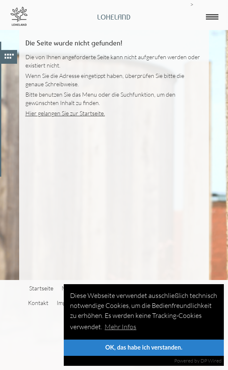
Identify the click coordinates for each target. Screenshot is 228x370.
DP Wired (211, 361)
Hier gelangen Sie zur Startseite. (65, 113)
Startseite (41, 288)
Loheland (113, 17)
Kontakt (38, 302)
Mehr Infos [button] (120, 326)
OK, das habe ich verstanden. (143, 347)
